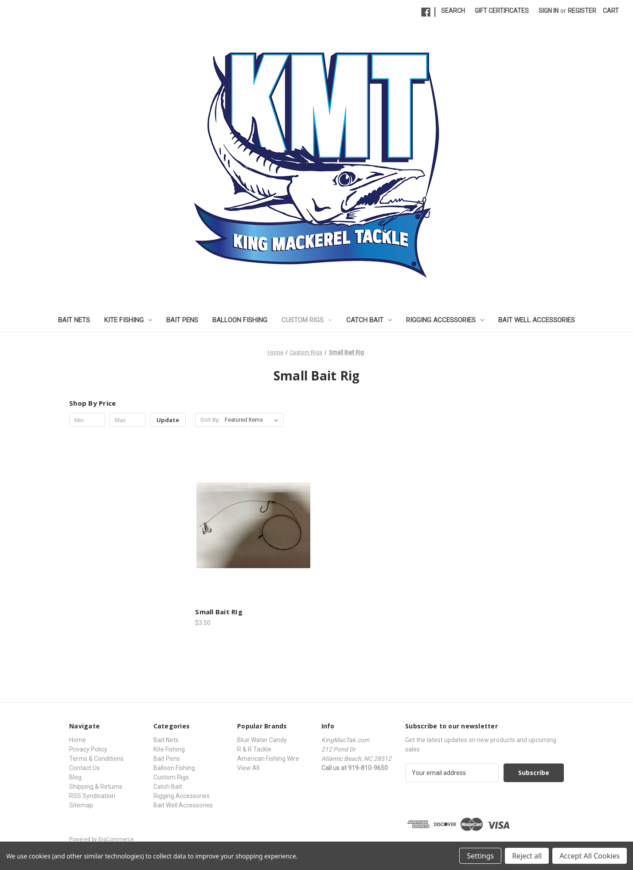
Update (167, 420)
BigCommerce (116, 839)
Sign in (549, 10)
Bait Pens (182, 320)
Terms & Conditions (96, 758)
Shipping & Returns (95, 786)
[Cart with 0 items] (611, 11)
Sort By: (210, 419)
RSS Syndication (92, 795)
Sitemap (81, 805)
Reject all (527, 856)
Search (453, 10)
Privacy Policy (88, 749)
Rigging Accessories (445, 320)
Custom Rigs (306, 320)
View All (248, 767)
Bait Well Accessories (536, 320)
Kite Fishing (128, 320)
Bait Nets (74, 320)
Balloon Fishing (239, 320)
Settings (480, 856)
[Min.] (87, 420)
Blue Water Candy (262, 739)
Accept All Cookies (589, 856)
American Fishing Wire (268, 758)
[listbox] (253, 420)
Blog (75, 777)
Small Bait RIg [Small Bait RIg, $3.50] (218, 611)
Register (582, 10)
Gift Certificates (502, 10)
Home (77, 739)
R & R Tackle (254, 749)
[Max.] (127, 420)
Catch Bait (369, 320)
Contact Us (84, 767)
